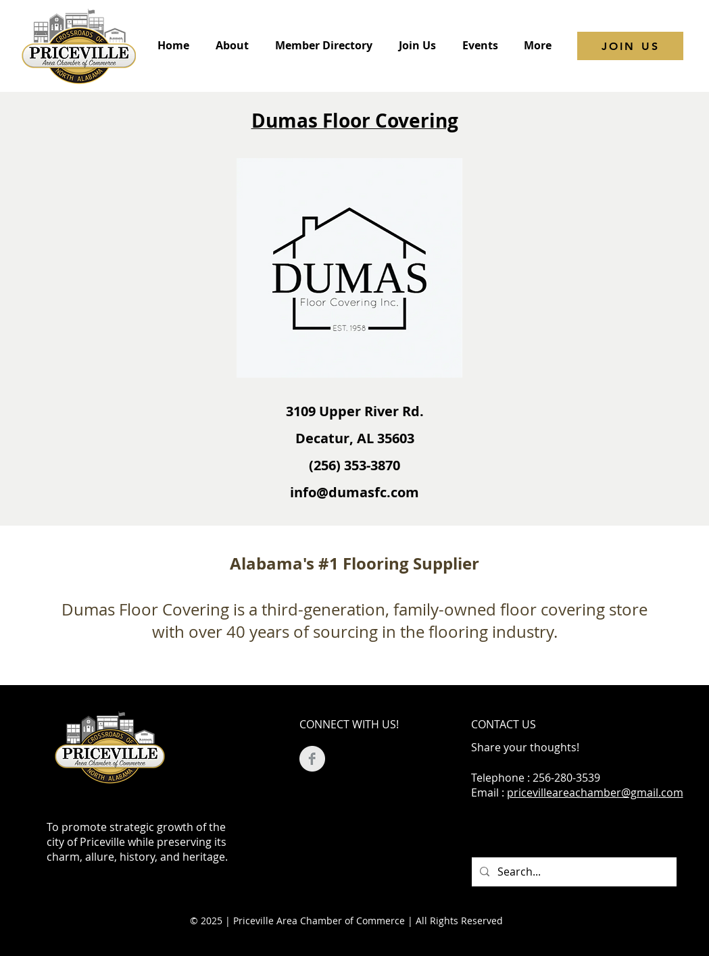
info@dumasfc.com (354, 492)
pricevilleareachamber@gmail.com (595, 792)
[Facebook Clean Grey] (312, 759)
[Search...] (572, 871)
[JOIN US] (630, 46)
